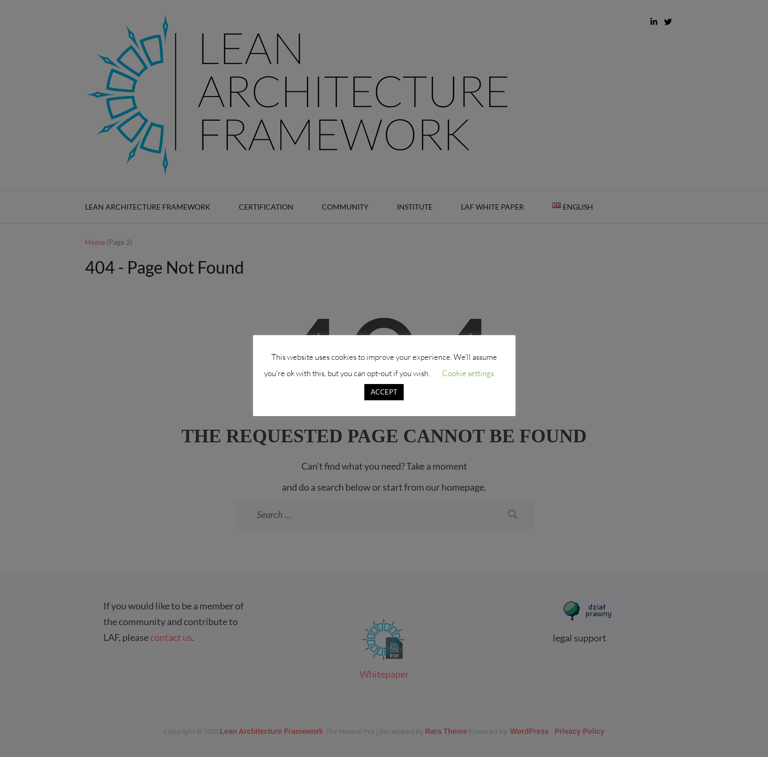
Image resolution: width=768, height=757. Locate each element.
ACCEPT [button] (384, 392)
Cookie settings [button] (468, 373)
